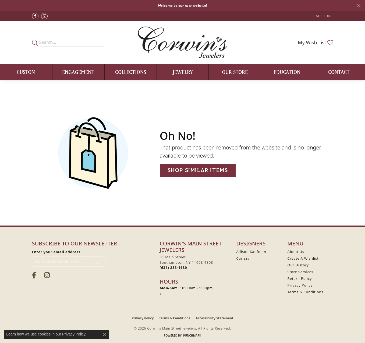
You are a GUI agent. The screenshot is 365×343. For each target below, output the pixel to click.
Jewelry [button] (183, 72)
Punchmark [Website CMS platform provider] (192, 335)
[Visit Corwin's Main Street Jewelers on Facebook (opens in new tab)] (35, 16)
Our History (298, 265)
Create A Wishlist (303, 258)
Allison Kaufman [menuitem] (251, 251)
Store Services (300, 271)
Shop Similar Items (198, 170)
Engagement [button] (78, 72)
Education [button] (287, 72)
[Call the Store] (173, 267)
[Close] (358, 5)
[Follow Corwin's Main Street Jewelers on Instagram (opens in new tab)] (44, 16)
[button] (324, 16)
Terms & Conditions (306, 292)
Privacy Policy (300, 285)
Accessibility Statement (214, 318)
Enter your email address (56, 251)
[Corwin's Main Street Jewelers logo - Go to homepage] (182, 42)
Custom (26, 72)
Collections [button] (130, 72)
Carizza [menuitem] (243, 258)
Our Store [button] (235, 72)
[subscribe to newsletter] (98, 261)
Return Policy (300, 278)
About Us (296, 251)
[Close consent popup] (104, 334)
